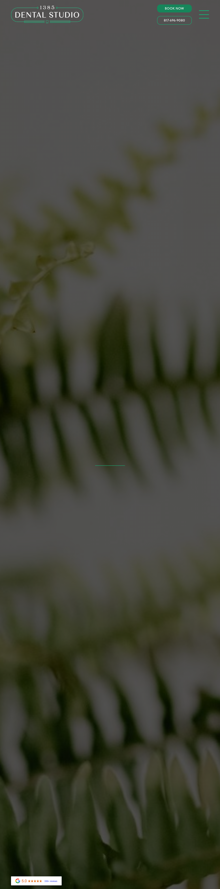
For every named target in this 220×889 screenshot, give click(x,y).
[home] (47, 14)
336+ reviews (50, 881)
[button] (204, 14)
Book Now (174, 8)
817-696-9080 (174, 20)
